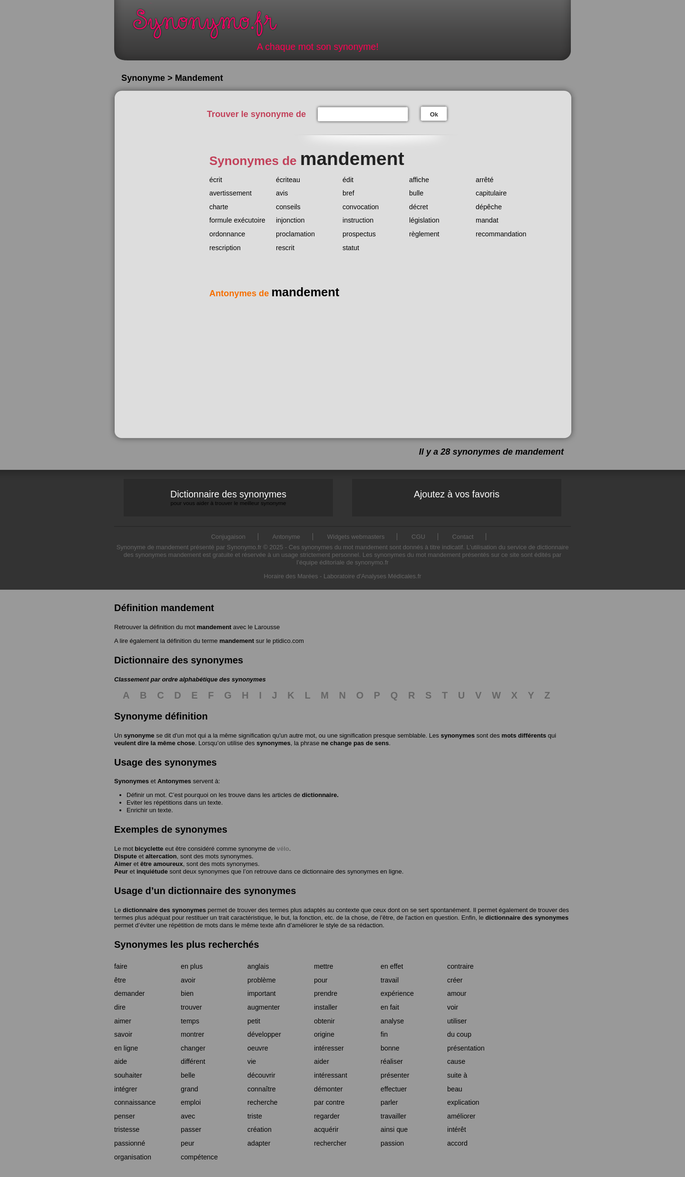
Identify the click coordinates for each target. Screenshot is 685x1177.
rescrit (285, 248)
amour (457, 993)
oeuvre (257, 1048)
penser (124, 1116)
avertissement (230, 193)
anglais (258, 966)
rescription (225, 248)
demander (129, 993)
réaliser (392, 1061)
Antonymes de (274, 293)
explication (463, 1102)
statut (350, 248)
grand (189, 1089)
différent (193, 1061)
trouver (191, 1007)
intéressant (330, 1075)
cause (456, 1061)
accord (457, 1143)
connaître (261, 1089)
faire (120, 966)
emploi (191, 1102)
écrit (215, 180)
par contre (329, 1102)
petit (253, 1021)
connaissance (135, 1102)
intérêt (456, 1129)
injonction (290, 220)
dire (120, 1007)
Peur (121, 871)
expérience (397, 993)
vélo (283, 848)
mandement (213, 627)
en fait (390, 1007)
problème (261, 980)
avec (188, 1116)
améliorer (461, 1116)
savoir (123, 1034)
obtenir (324, 1021)
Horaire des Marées (291, 576)
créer (455, 980)
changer (193, 1048)
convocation (360, 207)
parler (389, 1102)
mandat (487, 220)
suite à (457, 1075)
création (259, 1129)
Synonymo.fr (211, 26)
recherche (262, 1102)
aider (321, 1061)
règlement (424, 234)
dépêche (489, 207)
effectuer (394, 1089)
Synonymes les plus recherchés (186, 944)
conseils (288, 207)
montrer (192, 1034)
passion (392, 1143)
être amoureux (161, 863)
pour (321, 980)
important (261, 993)
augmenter (263, 1007)
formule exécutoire (237, 220)
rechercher (330, 1143)
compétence (199, 1157)
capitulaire (491, 193)
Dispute (125, 856)
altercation (161, 856)
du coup (459, 1034)
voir (452, 1007)
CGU (418, 536)
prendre (325, 993)
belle (188, 1075)
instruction (357, 220)
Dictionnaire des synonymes (228, 497)
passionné (129, 1143)
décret (418, 207)
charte (218, 207)
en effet (392, 966)
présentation (466, 1048)
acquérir (326, 1129)
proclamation (295, 234)
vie (251, 1061)
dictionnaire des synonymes (164, 910)
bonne (390, 1048)
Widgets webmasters (356, 536)
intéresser (329, 1048)
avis (282, 193)
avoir (188, 980)
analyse (392, 1021)
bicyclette (149, 848)
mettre (323, 966)
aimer (122, 1021)
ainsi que (394, 1129)
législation (424, 220)
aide (120, 1061)
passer (191, 1129)
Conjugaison (228, 536)
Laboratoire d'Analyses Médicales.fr (372, 576)
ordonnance (227, 234)
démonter (328, 1089)
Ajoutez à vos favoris (456, 494)
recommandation (501, 234)
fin (384, 1034)
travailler (393, 1116)
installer (325, 1007)
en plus (192, 966)
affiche (419, 180)
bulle (416, 193)
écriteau (288, 180)
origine (324, 1034)
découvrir (261, 1075)
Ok (434, 114)
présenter (395, 1075)
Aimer (123, 863)
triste (254, 1116)
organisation (132, 1157)
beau (454, 1089)
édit (347, 180)
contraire (460, 966)
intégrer (125, 1089)
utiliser (457, 1021)
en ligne (126, 1048)
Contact (463, 536)
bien (187, 993)
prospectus (359, 234)
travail (390, 980)
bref (348, 193)
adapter (259, 1143)
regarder (327, 1116)
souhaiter (128, 1075)
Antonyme (287, 536)
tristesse (126, 1129)
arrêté (484, 180)
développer (264, 1034)
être (120, 980)
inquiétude (152, 871)
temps (190, 1021)
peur (188, 1143)
